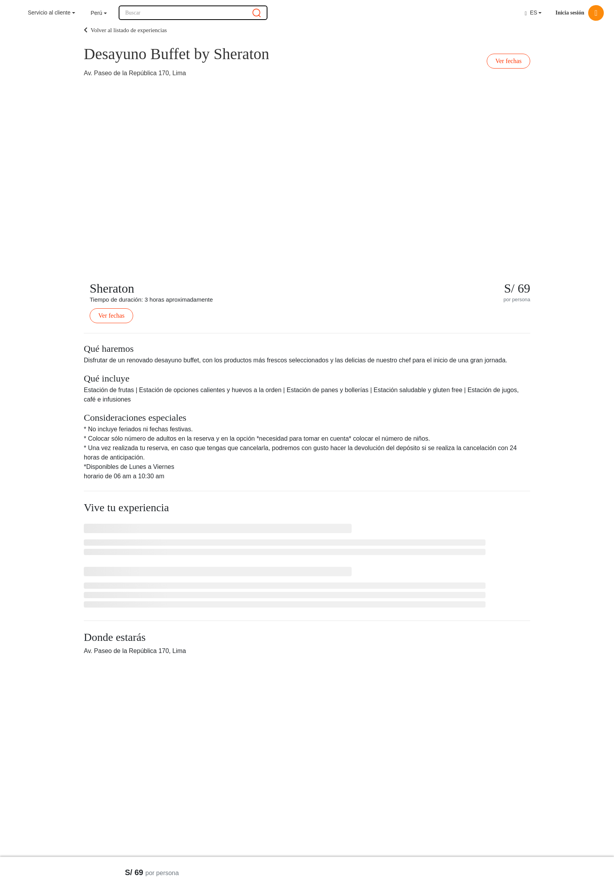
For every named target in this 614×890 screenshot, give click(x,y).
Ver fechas (508, 61)
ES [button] (531, 13)
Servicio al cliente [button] (49, 12)
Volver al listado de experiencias (125, 30)
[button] (99, 13)
